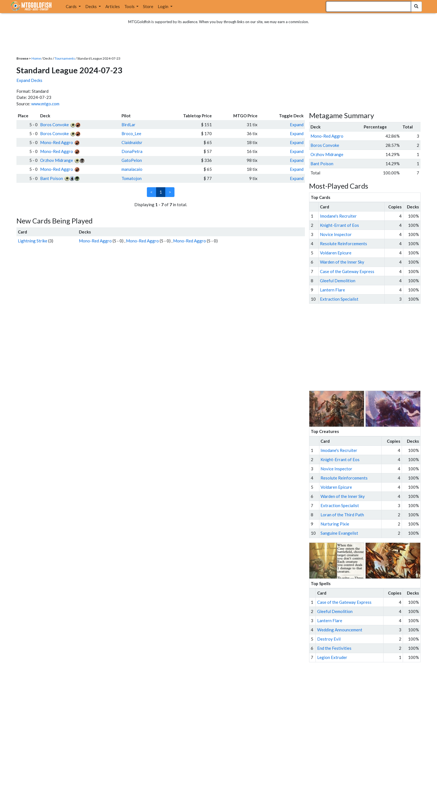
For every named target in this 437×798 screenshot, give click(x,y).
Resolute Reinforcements (343, 243)
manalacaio (132, 169)
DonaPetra (132, 151)
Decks (91, 6)
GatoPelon (132, 160)
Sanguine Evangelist (339, 533)
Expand (297, 124)
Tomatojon (132, 178)
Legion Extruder (332, 657)
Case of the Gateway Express (347, 271)
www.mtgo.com (45, 103)
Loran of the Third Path (342, 514)
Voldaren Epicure (335, 252)
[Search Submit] (416, 6)
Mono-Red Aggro (56, 142)
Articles (112, 6)
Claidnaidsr (132, 142)
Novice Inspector (336, 234)
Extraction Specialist (339, 298)
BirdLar (128, 124)
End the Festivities (334, 648)
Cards (71, 6)
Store (148, 6)
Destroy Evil (329, 638)
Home (36, 58)
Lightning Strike (32, 240)
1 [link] (160, 191)
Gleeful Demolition (337, 280)
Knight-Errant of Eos (339, 225)
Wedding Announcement (339, 629)
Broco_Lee (131, 133)
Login (163, 6)
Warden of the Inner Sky (342, 261)
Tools (129, 6)
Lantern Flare (332, 289)
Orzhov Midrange (56, 160)
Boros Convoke (54, 124)
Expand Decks (29, 80)
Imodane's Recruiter (338, 215)
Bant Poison (51, 178)
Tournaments (65, 58)
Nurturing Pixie (335, 523)
